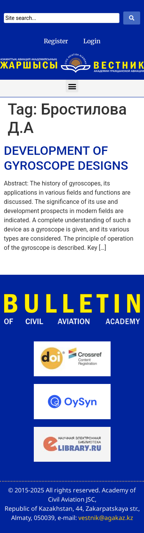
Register (56, 41)
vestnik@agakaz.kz (105, 517)
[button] (72, 86)
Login (92, 41)
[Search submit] (131, 18)
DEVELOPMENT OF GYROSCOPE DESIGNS (66, 157)
